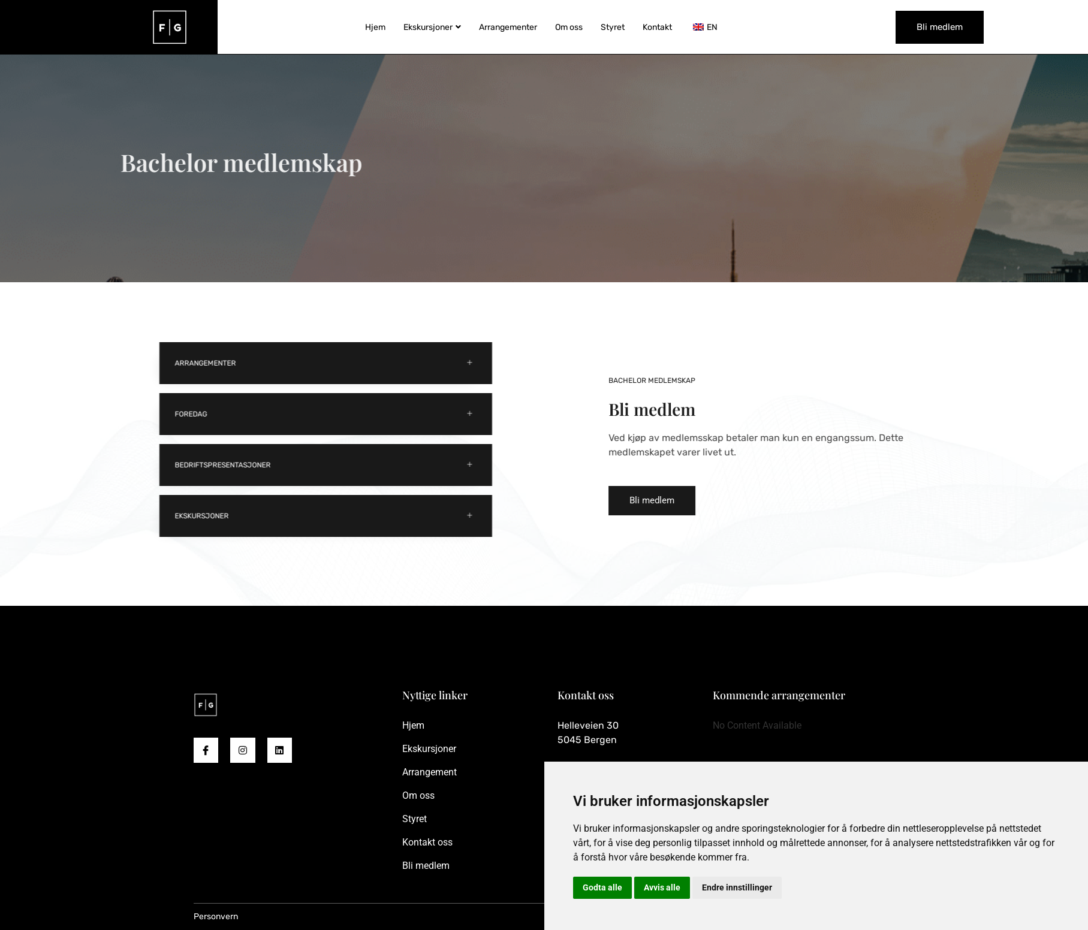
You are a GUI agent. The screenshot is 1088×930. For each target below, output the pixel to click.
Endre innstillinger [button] (737, 887)
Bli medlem (940, 27)
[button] (716, 500)
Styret (613, 27)
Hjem (375, 27)
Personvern (216, 916)
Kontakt (657, 27)
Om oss (569, 27)
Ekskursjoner (432, 27)
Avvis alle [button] (662, 887)
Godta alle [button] (602, 887)
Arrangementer (508, 27)
